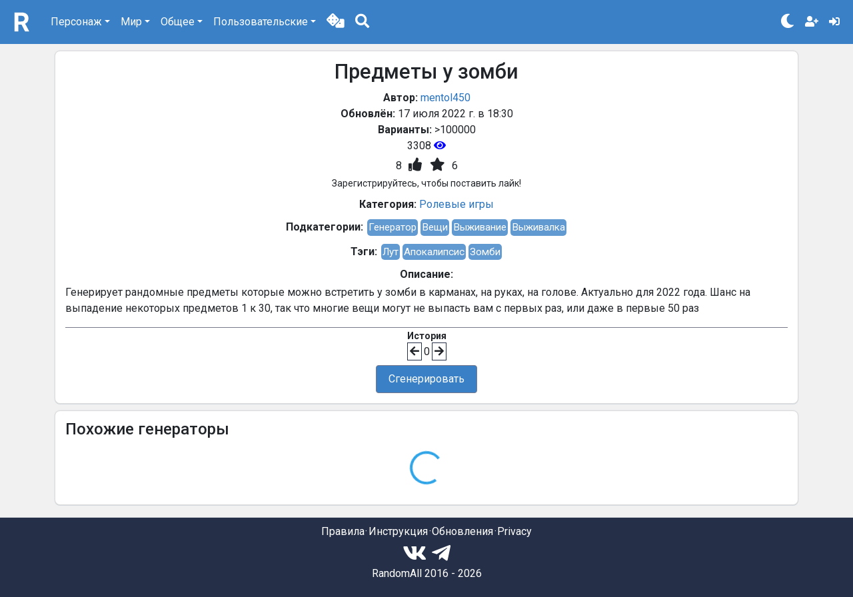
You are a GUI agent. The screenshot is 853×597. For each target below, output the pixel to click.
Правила (343, 531)
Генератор (393, 227)
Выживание (479, 227)
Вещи (435, 227)
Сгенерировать (426, 378)
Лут (391, 252)
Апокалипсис (434, 252)
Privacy (514, 531)
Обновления (462, 531)
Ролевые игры (456, 204)
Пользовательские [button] (260, 21)
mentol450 (445, 97)
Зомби (485, 252)
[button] (335, 22)
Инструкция (398, 531)
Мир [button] (131, 21)
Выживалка (538, 227)
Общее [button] (178, 21)
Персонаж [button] (76, 21)
